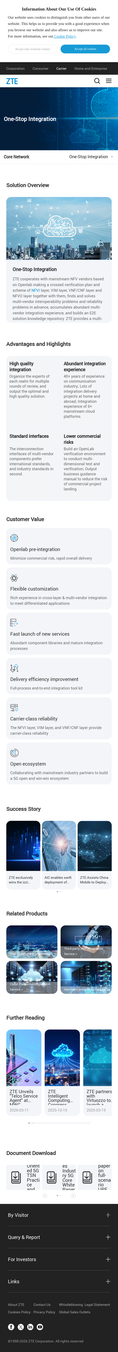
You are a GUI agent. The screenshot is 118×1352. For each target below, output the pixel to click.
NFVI (35, 290)
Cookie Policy (64, 36)
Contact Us (42, 1304)
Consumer (40, 68)
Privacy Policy (44, 1312)
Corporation (15, 68)
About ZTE (16, 1304)
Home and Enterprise (90, 68)
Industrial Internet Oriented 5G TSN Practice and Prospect (33, 1173)
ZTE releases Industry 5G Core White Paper (69, 1173)
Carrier (61, 68)
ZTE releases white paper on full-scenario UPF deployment (105, 1173)
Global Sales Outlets (72, 1312)
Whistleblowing (71, 1304)
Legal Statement (97, 1304)
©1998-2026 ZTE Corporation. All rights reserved (45, 1341)
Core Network (16, 156)
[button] (57, 891)
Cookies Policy (19, 1312)
